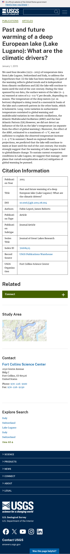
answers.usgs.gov (11, 544)
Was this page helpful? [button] (44, 551)
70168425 (25, 248)
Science (9, 454)
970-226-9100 (19, 383)
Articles (27, 21)
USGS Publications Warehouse (36, 254)
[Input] (41, 12)
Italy (4, 418)
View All (7, 442)
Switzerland (8, 422)
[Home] (10, 14)
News (7, 469)
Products (10, 461)
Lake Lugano (9, 427)
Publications (10, 21)
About (8, 483)
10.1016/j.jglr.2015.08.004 (33, 202)
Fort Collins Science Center (24, 364)
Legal (8, 490)
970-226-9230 (15, 387)
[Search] (56, 12)
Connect (10, 294)
